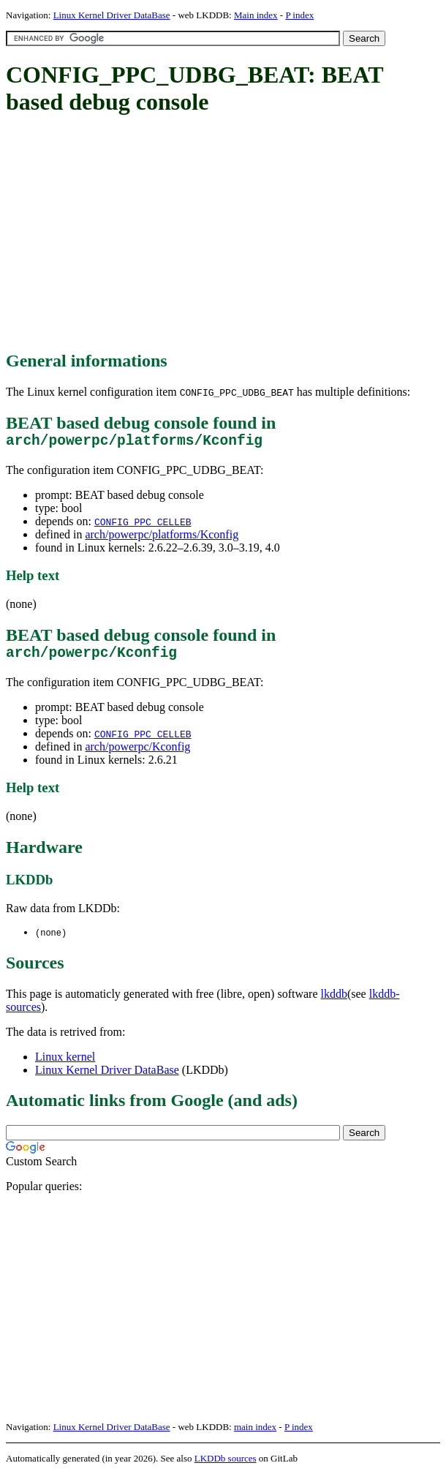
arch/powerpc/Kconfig (137, 754)
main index (255, 1434)
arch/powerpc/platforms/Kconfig (161, 538)
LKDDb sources (225, 1466)
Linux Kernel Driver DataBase (111, 15)
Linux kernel (65, 1064)
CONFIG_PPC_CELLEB (143, 525)
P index (299, 15)
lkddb (334, 1002)
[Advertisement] (226, 234)
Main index (256, 15)
